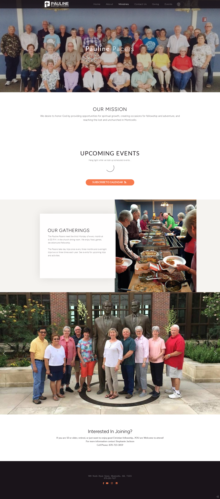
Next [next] (215, 353)
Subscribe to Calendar (110, 182)
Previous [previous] (4, 353)
